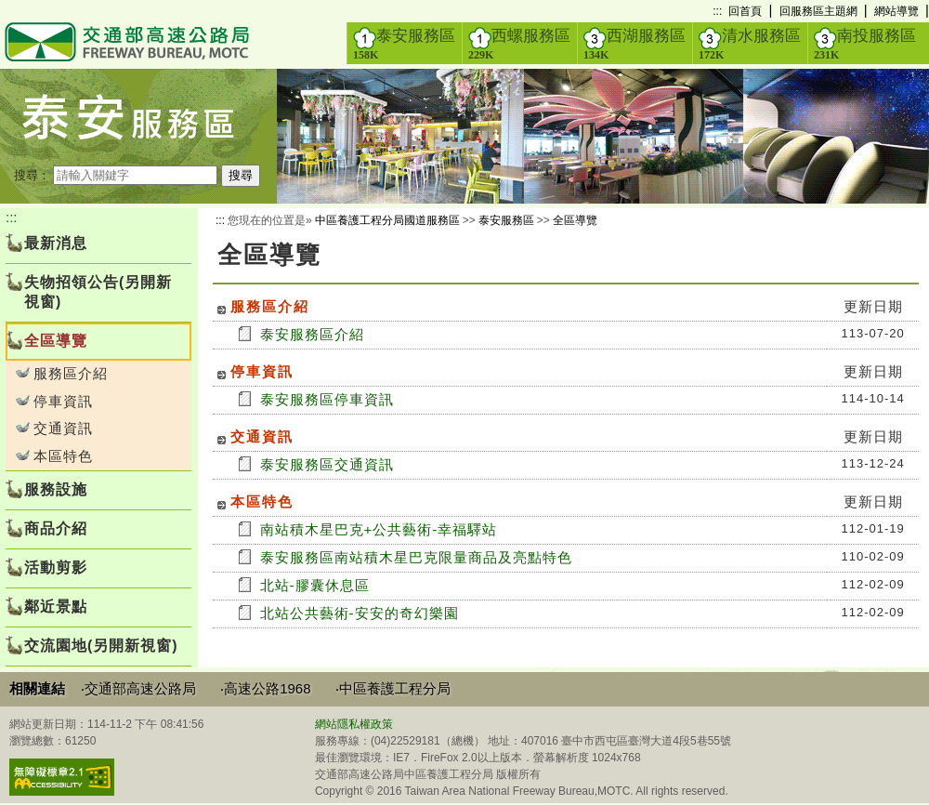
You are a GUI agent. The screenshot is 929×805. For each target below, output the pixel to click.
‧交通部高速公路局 (138, 688)
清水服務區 (750, 43)
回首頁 (745, 11)
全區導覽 (575, 220)
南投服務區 (865, 43)
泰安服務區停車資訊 (327, 399)
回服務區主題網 (818, 11)
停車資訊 (63, 401)
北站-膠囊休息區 (315, 585)
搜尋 (241, 175)
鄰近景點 (55, 606)
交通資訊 (63, 428)
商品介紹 (55, 528)
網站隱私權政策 (354, 724)
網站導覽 (896, 11)
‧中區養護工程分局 (393, 688)
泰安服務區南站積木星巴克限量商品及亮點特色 (416, 557)
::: (717, 11)
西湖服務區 (634, 43)
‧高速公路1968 (265, 688)
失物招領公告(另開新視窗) (98, 292)
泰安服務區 (404, 43)
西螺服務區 (519, 43)
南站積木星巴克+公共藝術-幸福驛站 (379, 529)
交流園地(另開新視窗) (101, 645)
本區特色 (63, 456)
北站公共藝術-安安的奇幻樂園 (359, 613)
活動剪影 (55, 567)
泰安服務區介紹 (312, 334)
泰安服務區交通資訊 (327, 464)
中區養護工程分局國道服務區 (387, 220)
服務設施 (55, 489)
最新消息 (55, 243)
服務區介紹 (70, 373)
